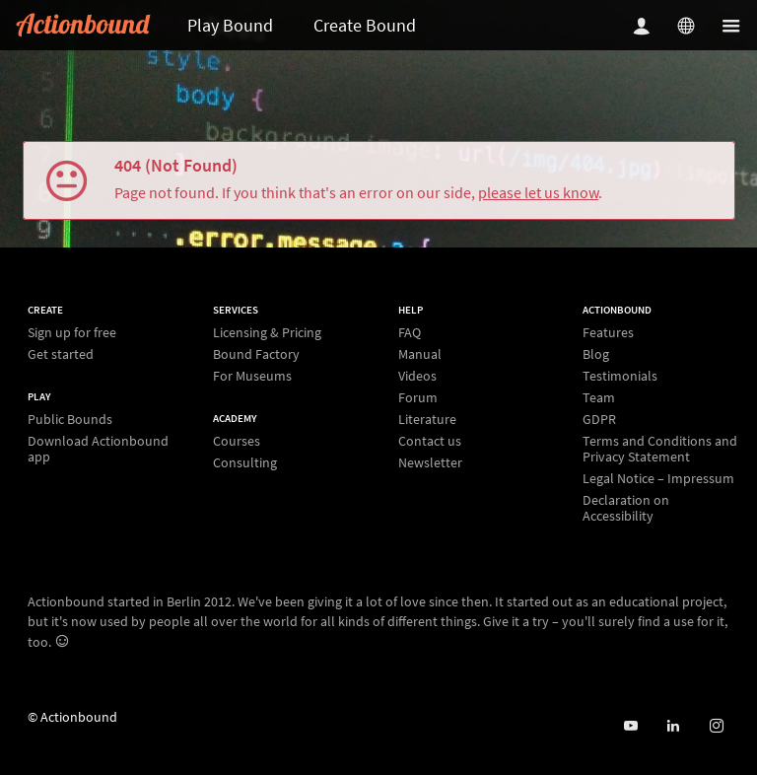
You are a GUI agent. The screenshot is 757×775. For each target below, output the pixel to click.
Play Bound (230, 25)
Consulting (245, 462)
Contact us (429, 441)
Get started (61, 353)
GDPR (599, 419)
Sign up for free (72, 332)
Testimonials (620, 376)
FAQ (409, 332)
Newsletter (430, 462)
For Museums (252, 375)
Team (599, 397)
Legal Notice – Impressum (658, 478)
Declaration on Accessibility (626, 507)
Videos (417, 376)
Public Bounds (70, 419)
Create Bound (364, 25)
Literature (427, 419)
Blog (596, 354)
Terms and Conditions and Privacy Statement (660, 448)
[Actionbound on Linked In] (672, 726)
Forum (418, 397)
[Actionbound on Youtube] (630, 726)
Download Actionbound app (98, 448)
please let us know (538, 192)
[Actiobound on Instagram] (716, 726)
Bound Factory (256, 354)
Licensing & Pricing (267, 332)
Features (608, 332)
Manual (420, 354)
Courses (236, 441)
